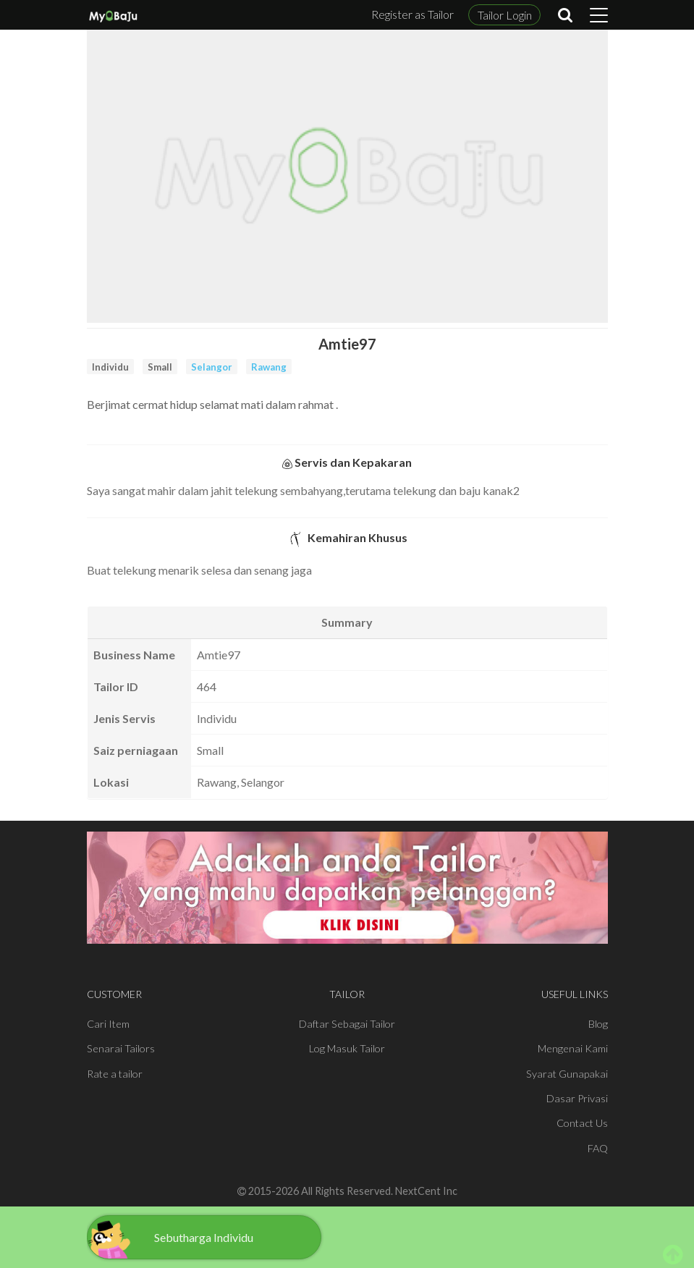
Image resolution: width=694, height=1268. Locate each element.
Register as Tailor (412, 14)
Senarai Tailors (121, 1048)
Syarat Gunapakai (567, 1074)
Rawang (269, 367)
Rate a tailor (115, 1074)
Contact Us (582, 1123)
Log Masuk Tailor (347, 1048)
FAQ (598, 1148)
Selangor (211, 367)
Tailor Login (505, 15)
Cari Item (108, 1024)
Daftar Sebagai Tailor (347, 1024)
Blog (598, 1024)
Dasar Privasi (577, 1098)
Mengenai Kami (573, 1048)
